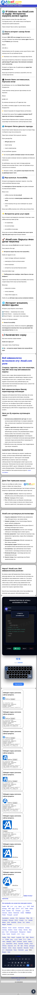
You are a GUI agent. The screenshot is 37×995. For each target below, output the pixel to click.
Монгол (32, 937)
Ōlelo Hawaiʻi (11, 937)
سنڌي (3, 943)
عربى (23, 910)
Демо (1, 5)
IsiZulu (9, 947)
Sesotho (26, 943)
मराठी (9, 908)
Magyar (4, 924)
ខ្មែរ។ (24, 937)
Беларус (27, 927)
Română (9, 924)
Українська (22, 918)
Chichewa (19, 941)
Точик (29, 939)
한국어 (16, 920)
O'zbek (7, 939)
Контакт (23, 977)
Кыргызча (10, 945)
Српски (19, 922)
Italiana (10, 912)
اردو (24, 906)
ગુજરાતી (17, 908)
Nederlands (16, 912)
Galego (20, 929)
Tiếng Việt (29, 918)
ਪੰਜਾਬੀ (28, 906)
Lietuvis (28, 922)
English (4, 906)
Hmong (26, 945)
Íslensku (26, 929)
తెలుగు (20, 906)
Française (18, 910)
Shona (15, 943)
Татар (15, 950)
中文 (13, 910)
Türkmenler (21, 950)
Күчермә (13, 699)
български (4, 920)
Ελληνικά (11, 920)
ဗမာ (3, 939)
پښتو (11, 939)
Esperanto (20, 947)
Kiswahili (13, 934)
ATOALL (18, 956)
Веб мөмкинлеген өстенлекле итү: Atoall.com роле (17, 361)
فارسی (15, 939)
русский (16, 915)
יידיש (3, 950)
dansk (3, 910)
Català (26, 908)
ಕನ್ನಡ (13, 908)
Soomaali (20, 943)
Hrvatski (21, 920)
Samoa (25, 941)
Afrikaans (4, 927)
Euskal (15, 929)
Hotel (9, 952)
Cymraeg (4, 929)
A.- (19, 979)
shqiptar (29, 932)
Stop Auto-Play (18, 684)
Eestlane (10, 929)
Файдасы (20, 5)
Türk (17, 918)
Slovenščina (9, 943)
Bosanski (26, 947)
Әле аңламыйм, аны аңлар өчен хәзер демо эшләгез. (17, 903)
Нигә (8, 5)
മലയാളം (4, 908)
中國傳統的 (28, 912)
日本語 (22, 912)
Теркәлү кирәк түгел (16, 977)
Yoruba (31, 947)
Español (8, 910)
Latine (3, 941)
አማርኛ (18, 934)
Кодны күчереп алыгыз (11, 493)
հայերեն (18, 937)
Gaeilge (4, 937)
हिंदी (8, 906)
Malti (27, 937)
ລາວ (15, 945)
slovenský (13, 922)
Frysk (31, 943)
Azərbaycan (21, 927)
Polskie (4, 915)
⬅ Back (9, 648)
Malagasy (9, 941)
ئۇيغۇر (26, 950)
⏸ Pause (17, 648)
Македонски (22, 932)
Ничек (15, 5)
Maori (14, 941)
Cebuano (4, 947)
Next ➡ (24, 648)
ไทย (24, 922)
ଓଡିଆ (22, 908)
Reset (31, 648)
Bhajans (4, 952)
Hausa (14, 947)
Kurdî (7, 932)
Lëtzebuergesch (14, 932)
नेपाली (32, 906)
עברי (26, 920)
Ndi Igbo (20, 945)
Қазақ (20, 939)
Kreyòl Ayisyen (12, 927)
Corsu (22, 934)
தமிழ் (15, 906)
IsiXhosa (4, 945)
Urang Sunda (6, 934)
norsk (8, 922)
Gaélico (30, 941)
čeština (31, 908)
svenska (12, 918)
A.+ (18, 979)
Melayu (4, 922)
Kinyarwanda (9, 950)
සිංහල (24, 939)
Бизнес (11, 5)
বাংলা (11, 906)
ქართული (31, 945)
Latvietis (30, 920)
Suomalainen (5, 918)
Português (9, 915)
